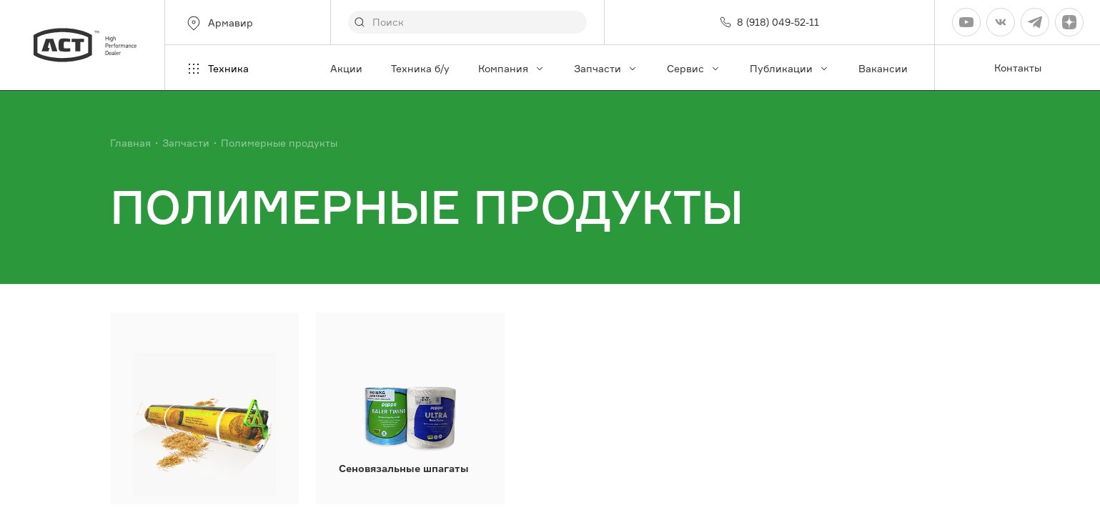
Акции (346, 68)
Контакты (1017, 68)
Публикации (790, 68)
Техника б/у (420, 68)
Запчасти (606, 68)
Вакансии (883, 68)
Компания (511, 68)
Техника (217, 68)
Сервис (694, 68)
